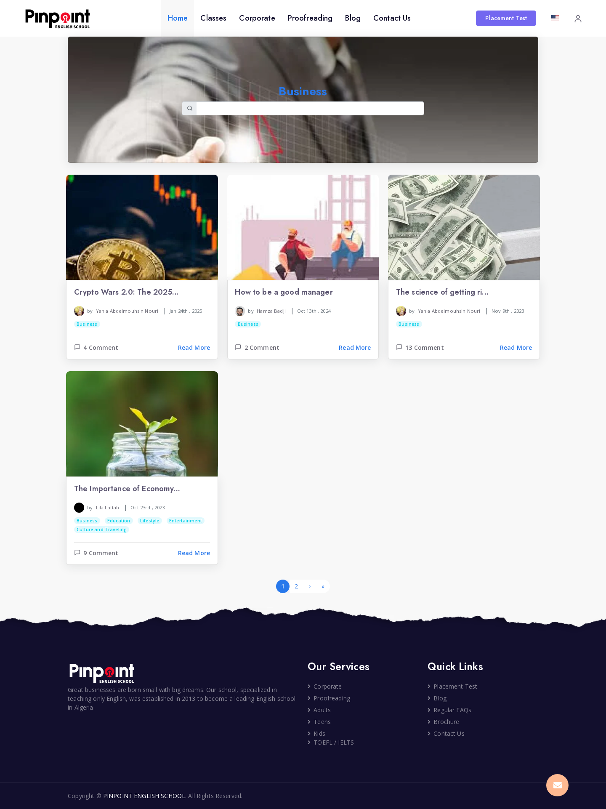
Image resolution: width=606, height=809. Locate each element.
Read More (194, 347)
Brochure (443, 722)
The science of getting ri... (442, 292)
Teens (319, 722)
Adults (319, 710)
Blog (353, 18)
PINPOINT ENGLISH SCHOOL (144, 796)
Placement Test (506, 18)
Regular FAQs (449, 710)
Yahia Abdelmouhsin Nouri (127, 311)
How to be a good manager (283, 292)
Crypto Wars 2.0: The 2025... (126, 292)
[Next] (309, 586)
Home (177, 18)
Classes (213, 18)
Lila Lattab (108, 507)
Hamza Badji (271, 311)
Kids (316, 733)
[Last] (323, 586)
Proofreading (310, 18)
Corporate (257, 18)
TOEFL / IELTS (331, 742)
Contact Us (392, 18)
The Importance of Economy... (127, 489)
